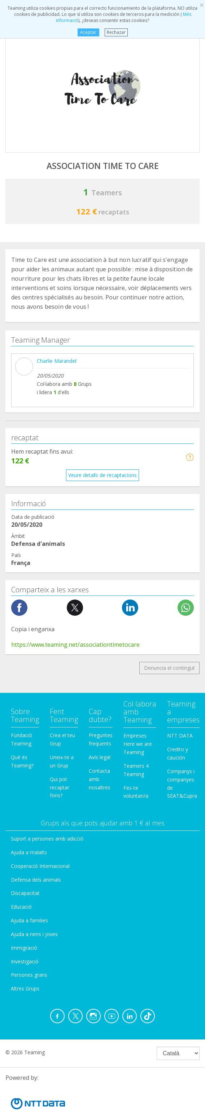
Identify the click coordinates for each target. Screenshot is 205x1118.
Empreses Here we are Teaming (137, 662)
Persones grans (29, 893)
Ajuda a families (29, 838)
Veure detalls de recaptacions (102, 393)
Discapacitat (25, 811)
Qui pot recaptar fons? (59, 705)
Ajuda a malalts (29, 770)
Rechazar (116, 32)
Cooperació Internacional (40, 784)
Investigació (25, 879)
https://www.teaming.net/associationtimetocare (75, 563)
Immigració (24, 866)
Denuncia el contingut (169, 586)
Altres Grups (25, 906)
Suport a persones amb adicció (47, 756)
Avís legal (99, 675)
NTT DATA (180, 653)
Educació (21, 824)
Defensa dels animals (36, 797)
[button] (190, 375)
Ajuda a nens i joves (34, 852)
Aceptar (88, 32)
